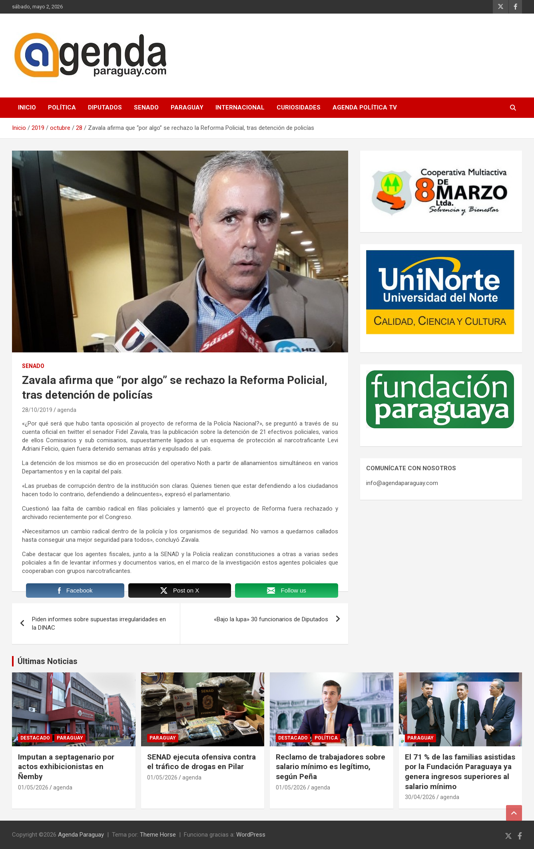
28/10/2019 (37, 410)
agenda (66, 410)
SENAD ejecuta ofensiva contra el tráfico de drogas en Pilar (201, 761)
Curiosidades (299, 107)
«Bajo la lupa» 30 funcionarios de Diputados (271, 619)
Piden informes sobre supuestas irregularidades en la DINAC (99, 623)
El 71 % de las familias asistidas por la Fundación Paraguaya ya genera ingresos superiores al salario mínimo (460, 771)
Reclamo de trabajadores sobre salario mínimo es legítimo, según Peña (330, 766)
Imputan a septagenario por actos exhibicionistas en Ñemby (66, 766)
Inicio (27, 107)
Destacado (35, 738)
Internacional (240, 107)
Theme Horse (158, 834)
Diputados (105, 107)
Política (62, 107)
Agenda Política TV (365, 107)
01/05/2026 (33, 787)
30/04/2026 (420, 797)
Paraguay (187, 107)
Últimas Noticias (48, 661)
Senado (146, 107)
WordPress (250, 834)
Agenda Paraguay (81, 834)
